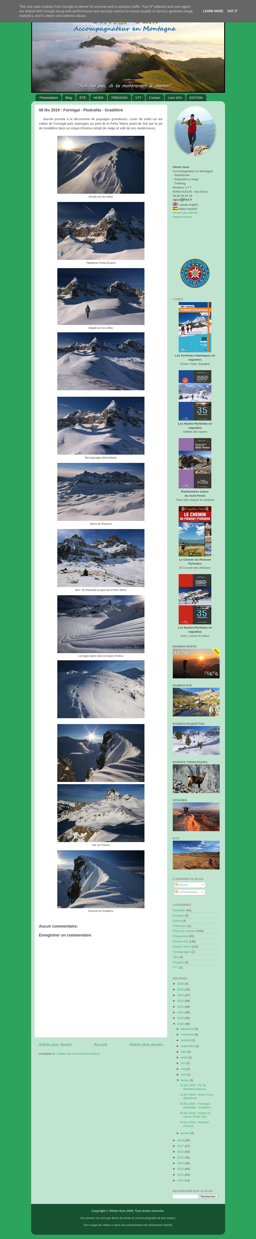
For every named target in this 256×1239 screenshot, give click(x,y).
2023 (181, 1000)
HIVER (98, 97)
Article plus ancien (146, 1044)
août (184, 1051)
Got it (232, 11)
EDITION (196, 97)
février (185, 1080)
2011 (181, 1180)
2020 (181, 1018)
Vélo (176, 957)
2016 (181, 1151)
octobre (186, 1040)
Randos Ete (180, 941)
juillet (184, 1057)
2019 (181, 1023)
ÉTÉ (83, 97)
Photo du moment (184, 931)
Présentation (48, 97)
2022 (181, 1006)
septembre (188, 1046)
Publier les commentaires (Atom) (78, 1053)
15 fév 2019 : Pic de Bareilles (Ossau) (193, 1087)
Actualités (179, 910)
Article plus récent (55, 1044)
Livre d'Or (175, 97)
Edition (177, 920)
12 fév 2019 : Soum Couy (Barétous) (196, 1096)
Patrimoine (180, 926)
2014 (181, 1163)
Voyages (178, 962)
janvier (185, 1133)
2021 (181, 1012)
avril (184, 1074)
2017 (181, 1146)
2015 (181, 1157)
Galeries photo (182, 217)
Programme (180, 936)
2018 (181, 1140)
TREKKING (119, 97)
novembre (188, 1034)
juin (183, 1063)
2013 (181, 1168)
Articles (181, 884)
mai (183, 1069)
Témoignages (182, 951)
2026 (181, 983)
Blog (68, 97)
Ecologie (178, 915)
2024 (181, 995)
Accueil (100, 1044)
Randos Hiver (182, 946)
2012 (181, 1174)
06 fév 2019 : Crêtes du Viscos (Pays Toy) (195, 1114)
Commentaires (186, 892)
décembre (188, 1029)
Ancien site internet (185, 212)
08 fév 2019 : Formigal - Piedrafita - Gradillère (195, 1105)
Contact (154, 97)
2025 (181, 989)
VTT (138, 97)
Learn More (213, 11)
